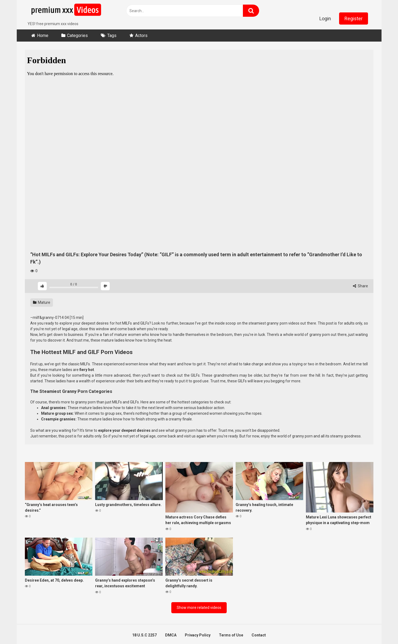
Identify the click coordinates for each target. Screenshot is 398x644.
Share (360, 286)
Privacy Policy (197, 635)
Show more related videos (199, 607)
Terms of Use (231, 635)
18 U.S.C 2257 (144, 635)
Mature (41, 302)
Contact (259, 635)
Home (42, 35)
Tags (111, 35)
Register (354, 18)
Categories (77, 35)
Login (325, 18)
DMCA (170, 635)
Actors (141, 35)
